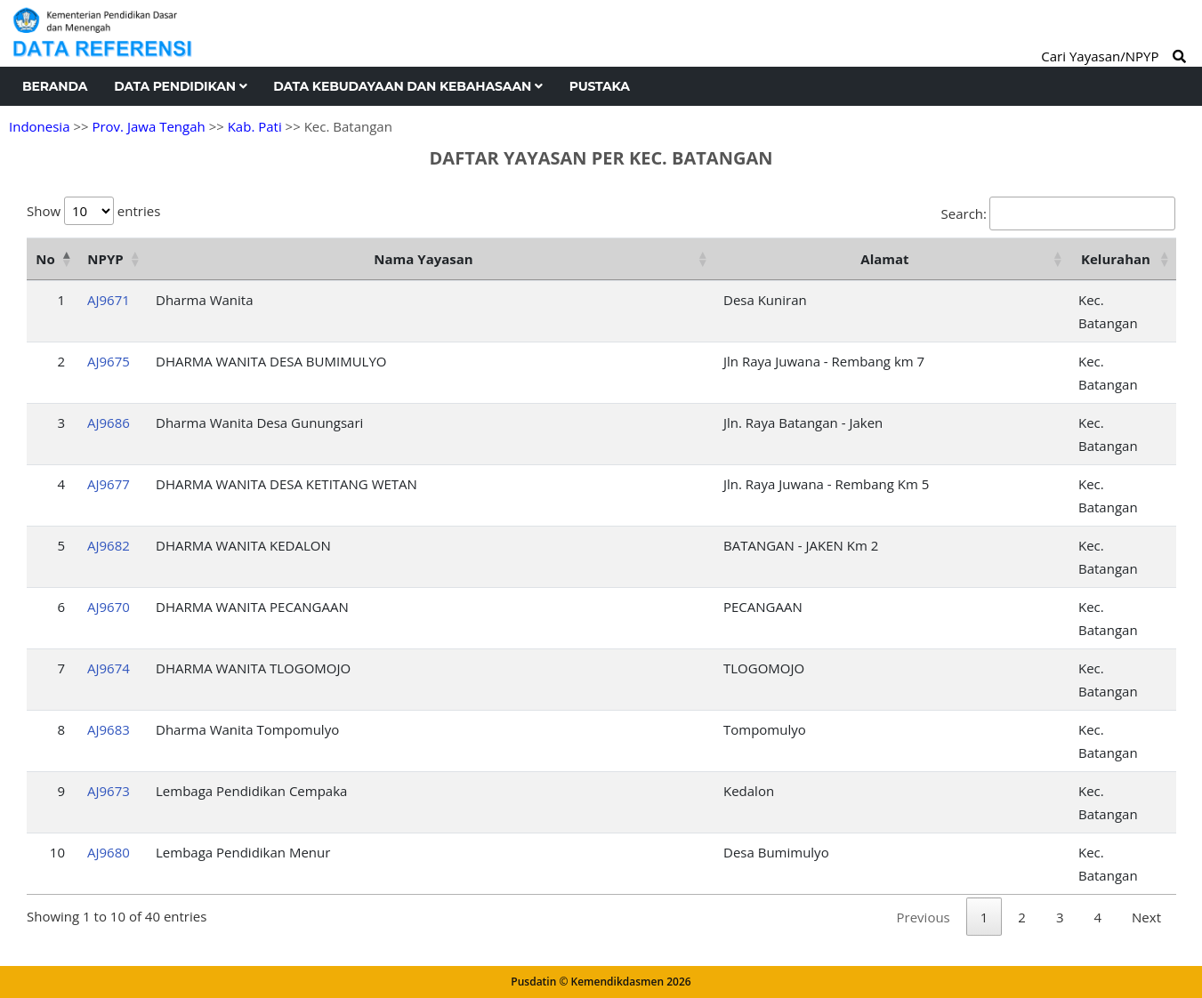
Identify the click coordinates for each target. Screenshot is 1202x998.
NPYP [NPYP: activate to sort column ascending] (105, 259)
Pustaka (599, 86)
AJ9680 (108, 852)
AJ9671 (108, 300)
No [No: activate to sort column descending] (45, 259)
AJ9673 (108, 791)
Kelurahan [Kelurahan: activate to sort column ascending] (1115, 259)
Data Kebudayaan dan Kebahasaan (407, 86)
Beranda (54, 86)
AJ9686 (108, 422)
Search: (1058, 213)
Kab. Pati (255, 126)
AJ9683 (108, 729)
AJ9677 (108, 484)
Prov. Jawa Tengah (148, 126)
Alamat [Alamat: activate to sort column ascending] (884, 259)
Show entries (93, 211)
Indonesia (39, 126)
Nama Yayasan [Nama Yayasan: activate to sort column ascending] (423, 259)
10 (57, 852)
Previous (923, 917)
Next (1146, 917)
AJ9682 (108, 545)
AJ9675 (108, 361)
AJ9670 (108, 607)
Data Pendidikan (180, 86)
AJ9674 (108, 668)
